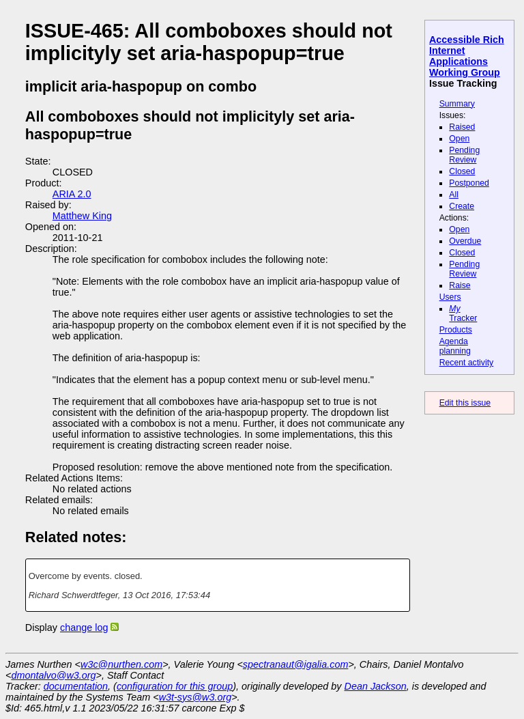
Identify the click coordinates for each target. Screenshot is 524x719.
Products (455, 330)
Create (461, 206)
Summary (457, 104)
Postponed (469, 183)
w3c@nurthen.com (121, 664)
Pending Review (464, 155)
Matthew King (82, 215)
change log (84, 627)
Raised (462, 127)
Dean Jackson (376, 686)
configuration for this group (175, 686)
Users (450, 297)
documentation (76, 686)
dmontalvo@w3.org (53, 675)
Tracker (463, 313)
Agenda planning (455, 346)
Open (459, 138)
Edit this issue (465, 403)
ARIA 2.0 (72, 193)
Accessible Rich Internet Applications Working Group (466, 56)
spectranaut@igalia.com (296, 664)
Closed (462, 171)
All (453, 194)
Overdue (465, 241)
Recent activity (466, 362)
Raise (459, 285)
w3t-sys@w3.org (195, 697)
